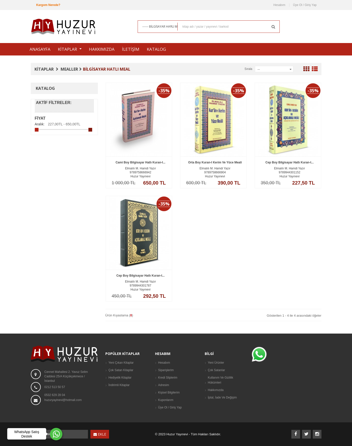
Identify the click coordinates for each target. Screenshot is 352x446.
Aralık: (40, 124)
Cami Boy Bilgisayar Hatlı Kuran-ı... (140, 169)
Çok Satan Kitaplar (121, 370)
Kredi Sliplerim (167, 377)
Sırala (248, 69)
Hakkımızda (216, 390)
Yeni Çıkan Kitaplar (121, 362)
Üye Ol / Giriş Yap (305, 5)
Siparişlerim (166, 370)
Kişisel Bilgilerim (169, 392)
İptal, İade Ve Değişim (222, 397)
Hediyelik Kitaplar (120, 377)
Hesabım (279, 5)
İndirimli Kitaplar (119, 385)
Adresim (163, 385)
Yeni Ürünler (216, 362)
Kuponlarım (165, 400)
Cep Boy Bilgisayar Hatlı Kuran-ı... (289, 169)
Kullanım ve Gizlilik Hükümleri (220, 380)
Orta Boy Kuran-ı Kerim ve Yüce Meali (215, 169)
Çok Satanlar (216, 370)
